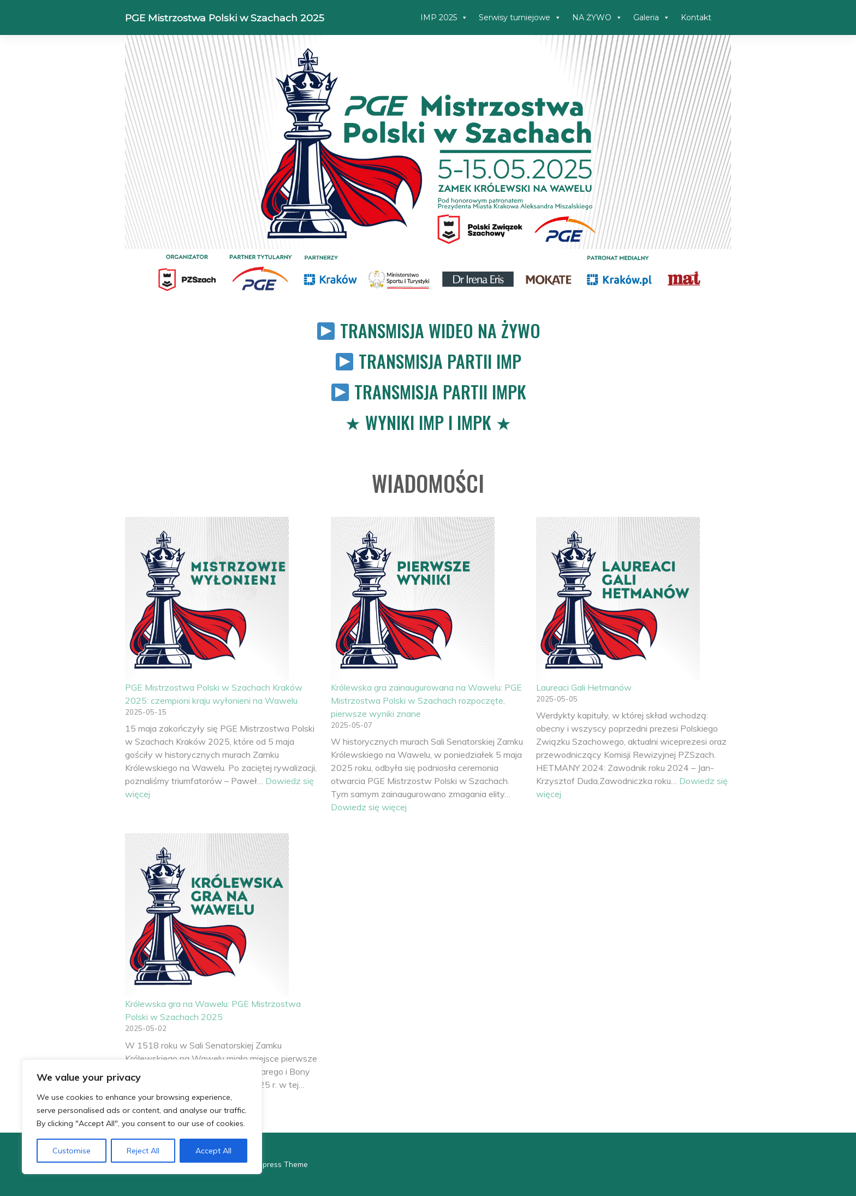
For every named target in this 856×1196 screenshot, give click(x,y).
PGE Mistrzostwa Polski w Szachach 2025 (224, 17)
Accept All (213, 1151)
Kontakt (696, 17)
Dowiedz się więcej (369, 807)
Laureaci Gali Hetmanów (584, 687)
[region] (142, 1116)
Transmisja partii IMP (440, 361)
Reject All (143, 1151)
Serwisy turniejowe (520, 17)
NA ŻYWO (597, 17)
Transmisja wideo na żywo (440, 330)
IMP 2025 (444, 17)
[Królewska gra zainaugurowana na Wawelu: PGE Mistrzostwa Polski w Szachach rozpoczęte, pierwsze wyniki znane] (413, 599)
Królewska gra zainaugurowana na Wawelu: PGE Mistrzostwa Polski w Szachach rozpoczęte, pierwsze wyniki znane (426, 700)
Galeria (651, 17)
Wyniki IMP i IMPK (428, 422)
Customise (71, 1151)
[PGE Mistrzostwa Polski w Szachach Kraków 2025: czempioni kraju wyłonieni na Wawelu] (207, 599)
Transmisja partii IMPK (440, 391)
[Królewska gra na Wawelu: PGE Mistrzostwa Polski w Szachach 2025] (207, 915)
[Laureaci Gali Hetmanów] (618, 599)
